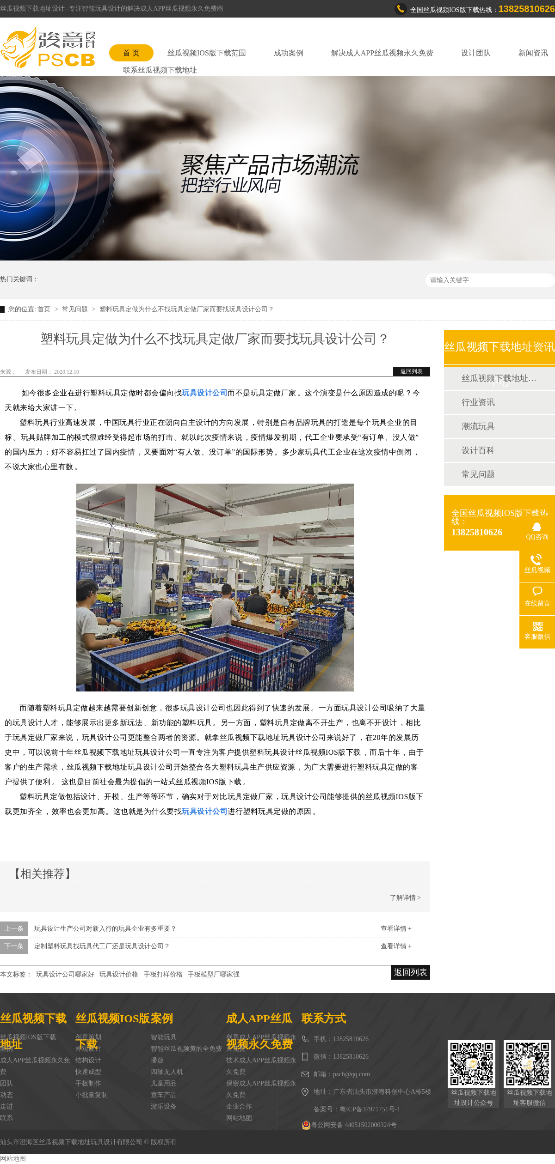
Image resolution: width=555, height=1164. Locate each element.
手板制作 (88, 1083)
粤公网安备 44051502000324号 (349, 1125)
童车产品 (164, 1094)
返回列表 (412, 371)
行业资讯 (478, 402)
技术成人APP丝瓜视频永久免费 (261, 1066)
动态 (6, 1094)
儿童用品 (164, 1083)
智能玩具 (164, 1037)
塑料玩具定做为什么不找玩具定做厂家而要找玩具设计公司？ (186, 309)
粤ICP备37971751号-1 (369, 1109)
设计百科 (478, 450)
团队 (6, 1083)
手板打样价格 (163, 974)
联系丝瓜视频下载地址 (160, 70)
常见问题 (76, 309)
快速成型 (88, 1071)
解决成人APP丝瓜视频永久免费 (382, 53)
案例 (6, 1048)
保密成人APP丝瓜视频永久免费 (261, 1089)
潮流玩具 (478, 426)
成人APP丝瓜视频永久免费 (35, 1066)
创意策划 (88, 1037)
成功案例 (288, 53)
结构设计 (88, 1060)
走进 (6, 1106)
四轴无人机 (167, 1071)
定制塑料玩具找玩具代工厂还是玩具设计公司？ (102, 946)
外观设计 (88, 1048)
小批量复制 (91, 1094)
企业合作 (239, 1106)
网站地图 (239, 1118)
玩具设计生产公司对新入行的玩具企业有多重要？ (105, 928)
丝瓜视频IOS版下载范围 (206, 53)
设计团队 (476, 53)
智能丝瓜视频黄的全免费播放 (186, 1054)
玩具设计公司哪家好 (65, 974)
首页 (44, 309)
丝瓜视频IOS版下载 (28, 1037)
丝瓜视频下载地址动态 (499, 378)
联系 (6, 1118)
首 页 (131, 53)
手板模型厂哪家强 (214, 974)
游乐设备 (164, 1106)
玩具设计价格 (118, 974)
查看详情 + (396, 928)
